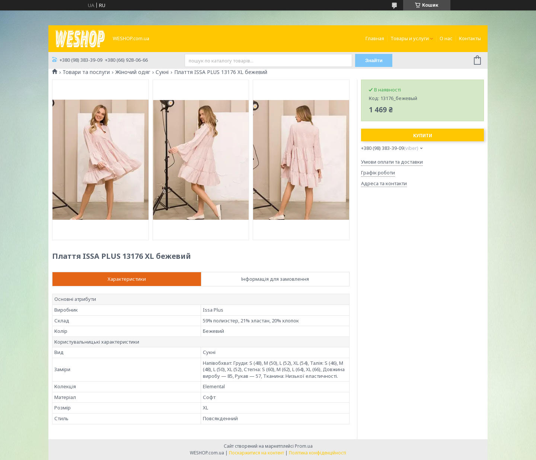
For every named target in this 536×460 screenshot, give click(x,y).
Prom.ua (304, 446)
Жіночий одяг (132, 72)
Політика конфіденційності (317, 453)
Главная (375, 38)
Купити (422, 135)
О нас (446, 38)
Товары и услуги (409, 38)
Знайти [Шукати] (374, 60)
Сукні (162, 72)
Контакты (470, 38)
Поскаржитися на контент (256, 453)
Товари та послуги (86, 72)
